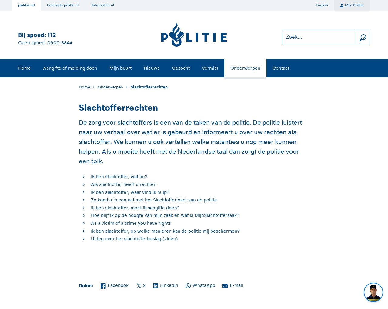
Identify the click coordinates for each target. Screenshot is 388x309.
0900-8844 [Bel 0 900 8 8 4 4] (59, 42)
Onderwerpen (245, 68)
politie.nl (26, 5)
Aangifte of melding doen (70, 68)
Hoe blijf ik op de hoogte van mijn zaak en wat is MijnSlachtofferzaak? (165, 215)
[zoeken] (363, 37)
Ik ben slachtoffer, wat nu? (119, 176)
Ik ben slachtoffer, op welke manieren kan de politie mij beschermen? (165, 231)
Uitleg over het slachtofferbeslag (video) (134, 238)
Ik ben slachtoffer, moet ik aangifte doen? (135, 208)
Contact (281, 68)
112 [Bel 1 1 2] (52, 35)
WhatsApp (200, 285)
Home (24, 68)
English (322, 5)
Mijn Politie (352, 5)
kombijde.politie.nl (63, 5)
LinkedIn (165, 285)
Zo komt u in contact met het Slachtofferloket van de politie (154, 200)
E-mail (232, 285)
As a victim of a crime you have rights (131, 223)
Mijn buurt (120, 68)
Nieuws (152, 68)
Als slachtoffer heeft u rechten (123, 184)
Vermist (210, 68)
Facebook (115, 285)
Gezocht (181, 68)
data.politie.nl (102, 5)
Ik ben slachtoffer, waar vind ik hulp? (130, 192)
